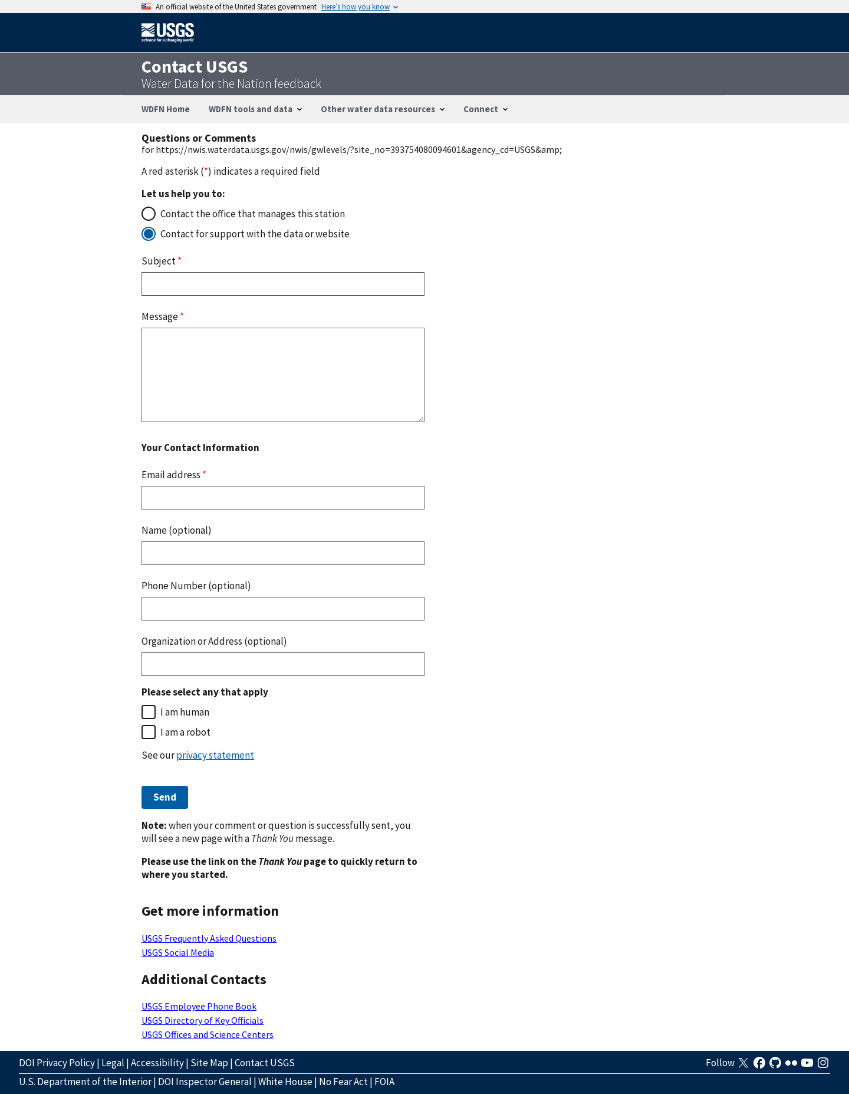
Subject (162, 260)
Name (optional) (177, 530)
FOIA (384, 1081)
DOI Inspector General (205, 1081)
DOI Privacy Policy (57, 1062)
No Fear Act (343, 1081)
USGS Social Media (178, 952)
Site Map (209, 1062)
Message (163, 316)
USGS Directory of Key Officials (203, 1020)
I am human (184, 712)
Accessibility (157, 1062)
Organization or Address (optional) (214, 641)
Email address (174, 474)
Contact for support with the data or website (255, 233)
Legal (112, 1062)
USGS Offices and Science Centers (208, 1034)
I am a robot (185, 732)
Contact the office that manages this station (252, 213)
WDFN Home (166, 109)
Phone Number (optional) (196, 585)
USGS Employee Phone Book (199, 1006)
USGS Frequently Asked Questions (209, 938)
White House (285, 1081)
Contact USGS (265, 1062)
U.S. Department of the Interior (85, 1081)
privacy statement (215, 755)
